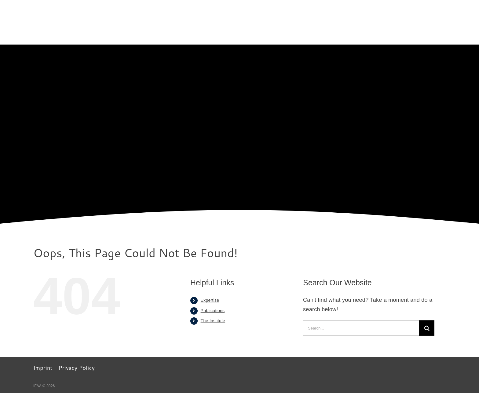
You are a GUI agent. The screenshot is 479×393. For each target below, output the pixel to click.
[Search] (426, 328)
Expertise (210, 300)
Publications (213, 310)
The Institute (213, 320)
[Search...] (361, 328)
